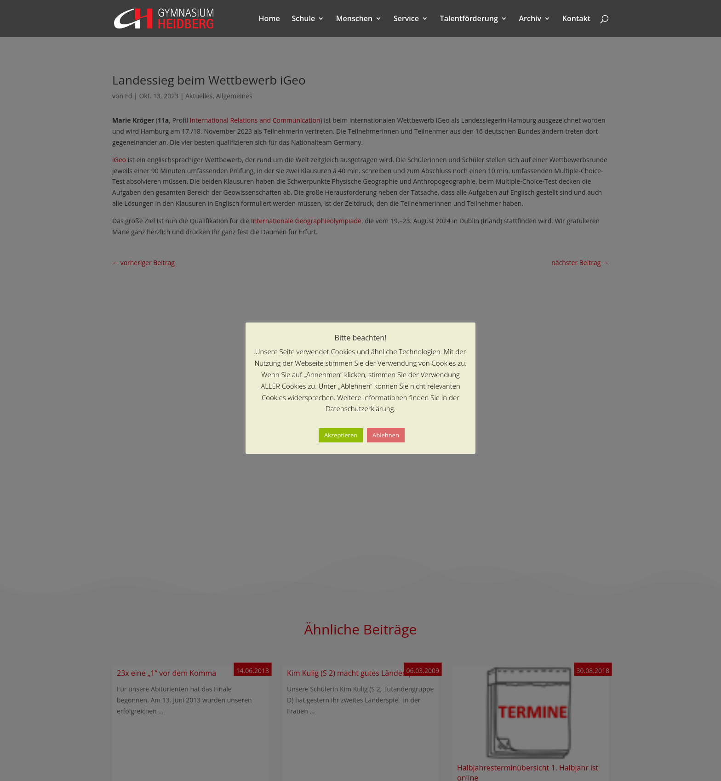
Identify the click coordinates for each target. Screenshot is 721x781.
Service (406, 19)
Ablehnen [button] (385, 435)
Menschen (354, 19)
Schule (303, 19)
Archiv (530, 19)
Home (269, 19)
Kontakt (576, 19)
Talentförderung (469, 19)
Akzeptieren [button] (340, 435)
